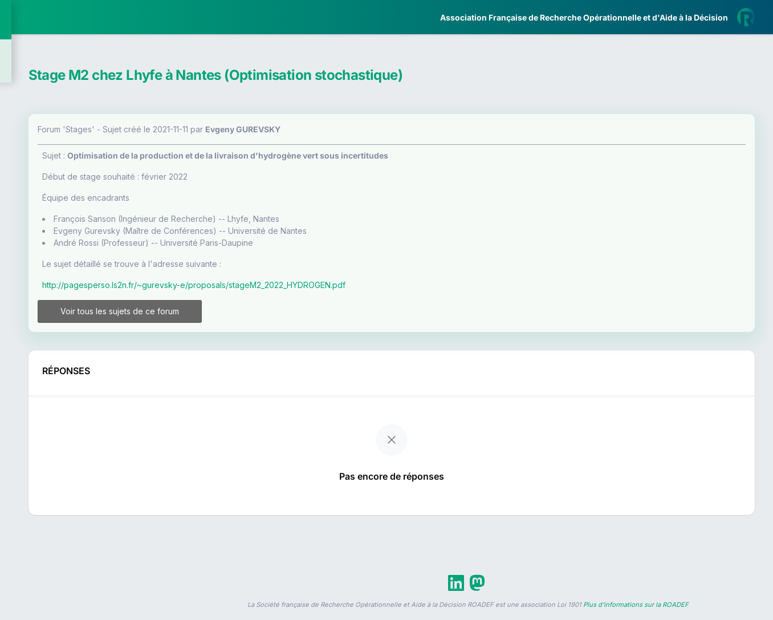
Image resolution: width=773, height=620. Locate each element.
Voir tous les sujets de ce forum (241, 316)
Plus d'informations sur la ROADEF (636, 615)
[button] (17, 338)
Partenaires (46, 262)
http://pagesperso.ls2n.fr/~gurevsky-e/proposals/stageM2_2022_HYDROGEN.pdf (333, 285)
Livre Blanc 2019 (57, 421)
